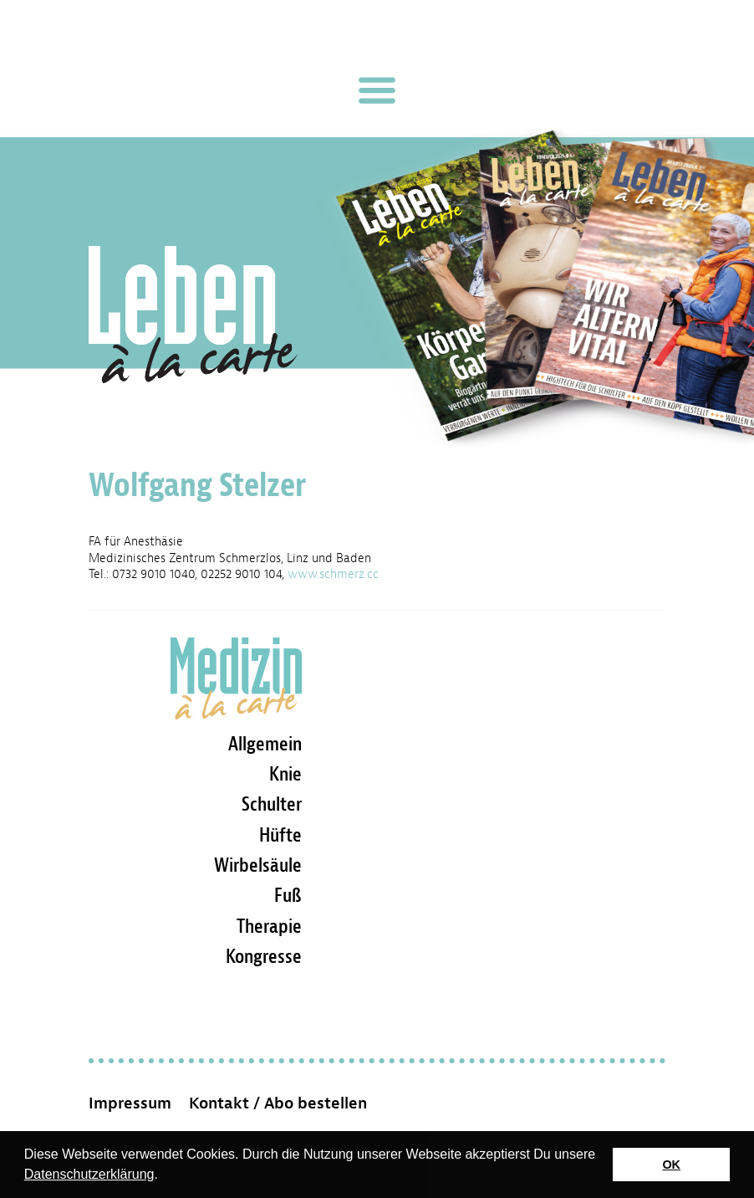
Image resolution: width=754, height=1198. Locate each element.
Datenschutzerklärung (89, 1174)
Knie (285, 773)
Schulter (272, 804)
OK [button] (671, 1164)
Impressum (130, 1103)
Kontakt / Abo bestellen (278, 1103)
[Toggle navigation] (377, 90)
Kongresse (264, 956)
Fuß (288, 895)
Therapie (269, 926)
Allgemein (265, 743)
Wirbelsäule (258, 865)
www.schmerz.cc (333, 574)
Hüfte (280, 834)
